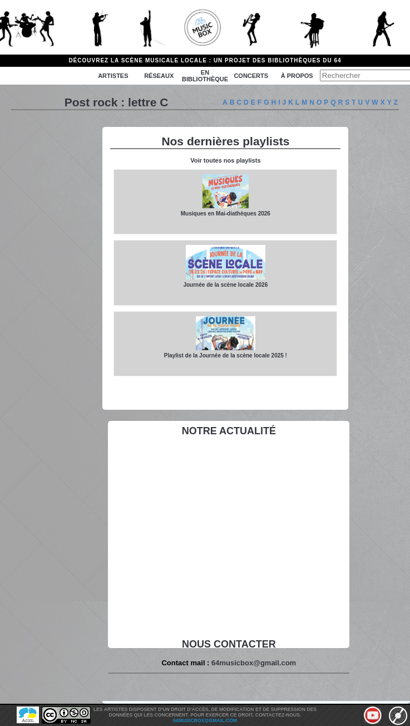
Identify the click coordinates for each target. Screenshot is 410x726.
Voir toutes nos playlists (225, 160)
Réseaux (159, 75)
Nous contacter (229, 644)
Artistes (113, 75)
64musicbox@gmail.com (253, 663)
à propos (297, 75)
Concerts (251, 75)
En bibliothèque (205, 75)
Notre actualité (229, 430)
